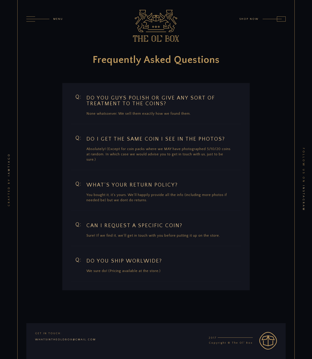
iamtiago (8, 164)
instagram (303, 198)
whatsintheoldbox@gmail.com (65, 339)
